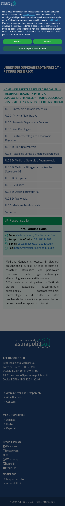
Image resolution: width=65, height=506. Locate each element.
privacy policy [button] (29, 466)
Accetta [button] (47, 493)
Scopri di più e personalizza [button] (32, 500)
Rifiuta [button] (17, 493)
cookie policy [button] (53, 472)
